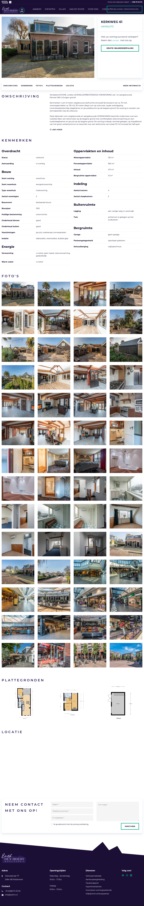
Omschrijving (10, 86)
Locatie (70, 86)
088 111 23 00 (137, 2)
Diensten (50, 9)
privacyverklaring (80, 824)
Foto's (39, 86)
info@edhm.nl (11, 895)
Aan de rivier (77, 9)
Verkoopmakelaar (93, 876)
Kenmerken (27, 86)
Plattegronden (54, 86)
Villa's (62, 9)
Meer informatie (132, 86)
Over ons (93, 9)
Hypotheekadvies (94, 887)
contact (115, 40)
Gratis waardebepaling (120, 48)
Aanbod (36, 9)
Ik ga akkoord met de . (71, 824)
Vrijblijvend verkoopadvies (124, 9)
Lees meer (56, 130)
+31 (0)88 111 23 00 (13, 891)
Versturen (130, 826)
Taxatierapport (92, 883)
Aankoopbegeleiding (95, 879)
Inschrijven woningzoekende (99, 890)
